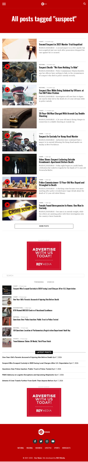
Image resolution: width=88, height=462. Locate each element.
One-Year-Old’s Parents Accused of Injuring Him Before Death (27, 358)
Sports (57, 448)
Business (39, 448)
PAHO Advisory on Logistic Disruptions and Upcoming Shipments (28, 375)
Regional (30, 448)
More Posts (44, 226)
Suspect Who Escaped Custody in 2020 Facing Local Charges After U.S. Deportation (35, 364)
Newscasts (66, 448)
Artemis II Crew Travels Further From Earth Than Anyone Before (27, 381)
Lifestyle (48, 448)
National (21, 448)
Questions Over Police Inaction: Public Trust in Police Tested (26, 369)
